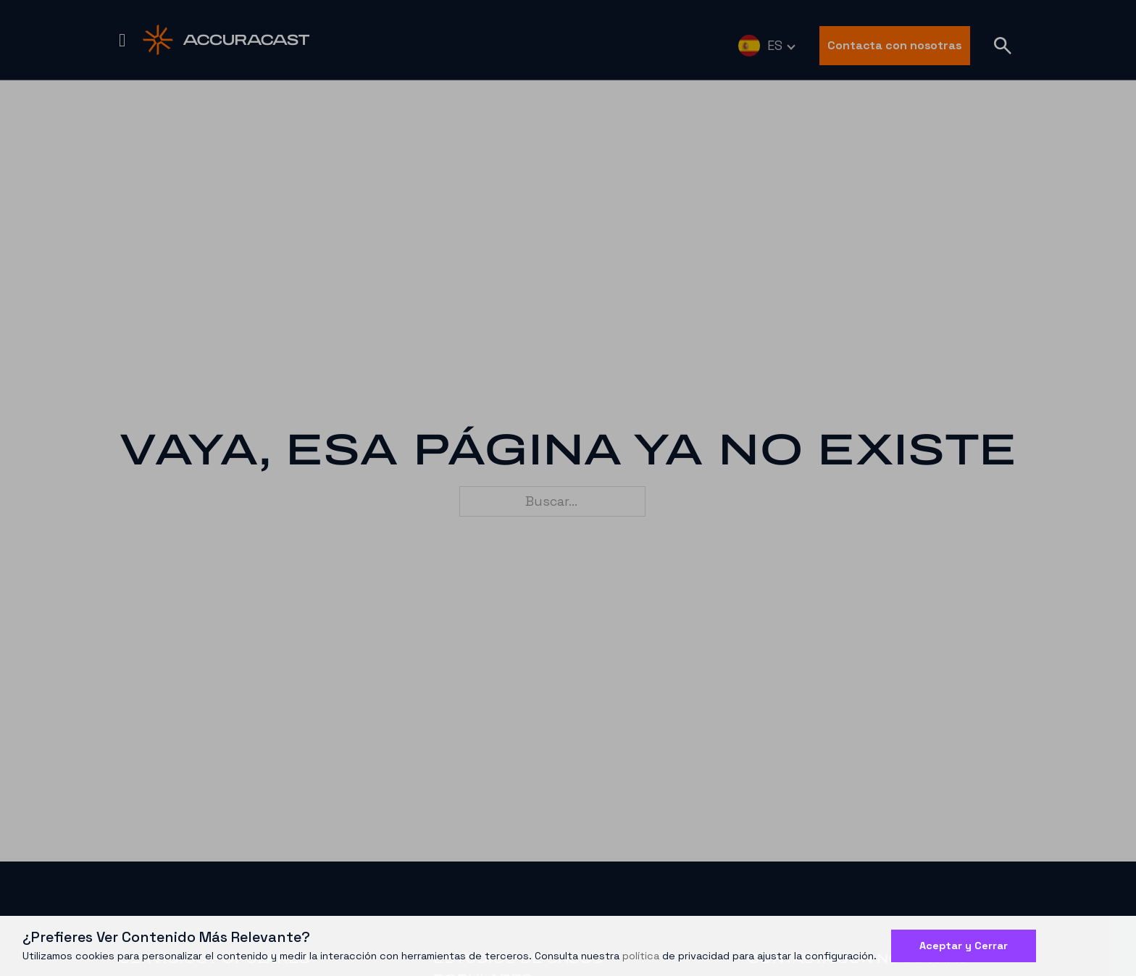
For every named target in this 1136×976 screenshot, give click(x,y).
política (640, 955)
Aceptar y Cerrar (963, 945)
